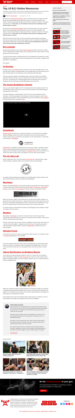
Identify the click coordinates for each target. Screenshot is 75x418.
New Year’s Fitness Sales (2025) (59, 10)
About (55, 411)
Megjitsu (7, 213)
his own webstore (20, 189)
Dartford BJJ (31, 225)
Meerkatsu (8, 182)
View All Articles (13, 333)
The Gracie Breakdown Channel (17, 85)
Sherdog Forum (10, 231)
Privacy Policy (37, 411)
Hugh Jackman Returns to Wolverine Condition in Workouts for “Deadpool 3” (13, 372)
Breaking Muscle (25, 411)
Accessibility (51, 411)
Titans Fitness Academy (17, 18)
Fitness (5, 6)
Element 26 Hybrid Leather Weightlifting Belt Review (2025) (65, 32)
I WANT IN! (43, 390)
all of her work (25, 257)
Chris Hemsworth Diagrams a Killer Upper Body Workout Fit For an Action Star (38, 355)
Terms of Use (31, 411)
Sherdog (6, 235)
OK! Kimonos (37, 187)
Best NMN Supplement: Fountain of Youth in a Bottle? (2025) (66, 37)
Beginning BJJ (6, 147)
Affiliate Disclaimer (44, 411)
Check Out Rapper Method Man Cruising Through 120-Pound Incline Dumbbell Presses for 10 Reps (37, 373)
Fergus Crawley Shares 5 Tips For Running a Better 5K (12, 355)
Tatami (31, 187)
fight (24, 99)
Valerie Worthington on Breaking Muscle (21, 252)
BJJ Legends (9, 47)
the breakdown (45, 97)
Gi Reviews (8, 66)
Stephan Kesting (7, 133)
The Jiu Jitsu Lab (11, 156)
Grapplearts (8, 130)
